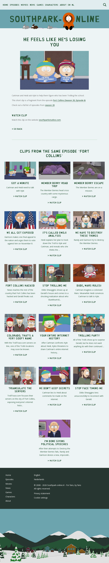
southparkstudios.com (50, 158)
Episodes (14, 4)
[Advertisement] (54, 130)
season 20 (50, 105)
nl (73, 4)
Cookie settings (41, 536)
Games (40, 4)
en (69, 4)
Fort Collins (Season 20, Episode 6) (69, 100)
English (37, 513)
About (63, 4)
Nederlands (39, 518)
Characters (51, 4)
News (32, 4)
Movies (24, 4)
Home (5, 4)
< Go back (17, 167)
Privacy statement (42, 532)
